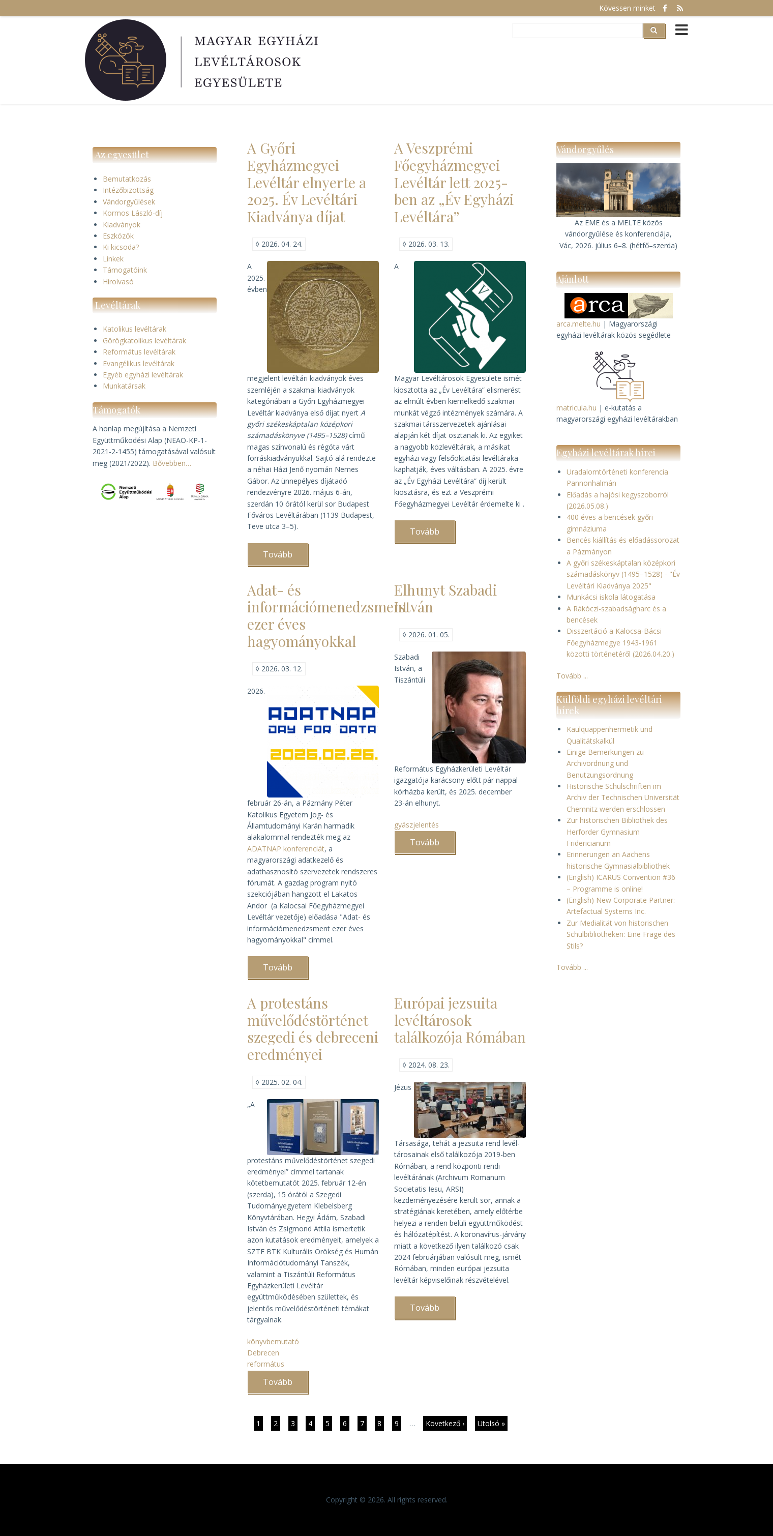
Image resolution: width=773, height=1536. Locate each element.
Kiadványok (121, 224)
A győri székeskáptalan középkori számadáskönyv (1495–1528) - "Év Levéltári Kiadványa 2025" (623, 574)
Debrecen (263, 1352)
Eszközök (118, 236)
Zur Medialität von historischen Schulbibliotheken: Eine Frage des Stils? (621, 934)
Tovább (285, 557)
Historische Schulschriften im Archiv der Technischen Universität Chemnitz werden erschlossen (623, 797)
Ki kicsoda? (121, 247)
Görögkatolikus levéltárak (144, 340)
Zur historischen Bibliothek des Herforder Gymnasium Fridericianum (617, 831)
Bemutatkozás (127, 179)
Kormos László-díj (133, 213)
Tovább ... (572, 676)
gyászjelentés (416, 825)
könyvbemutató (273, 1341)
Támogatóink (125, 270)
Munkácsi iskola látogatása (611, 597)
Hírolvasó (118, 281)
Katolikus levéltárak (134, 329)
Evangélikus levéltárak (138, 363)
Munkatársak (124, 386)
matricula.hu (576, 407)
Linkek (113, 258)
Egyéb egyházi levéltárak (143, 374)
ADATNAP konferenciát (285, 848)
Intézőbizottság (128, 190)
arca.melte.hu (578, 324)
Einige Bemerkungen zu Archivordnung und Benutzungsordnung (605, 763)
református (265, 1364)
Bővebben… (172, 463)
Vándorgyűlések (129, 201)
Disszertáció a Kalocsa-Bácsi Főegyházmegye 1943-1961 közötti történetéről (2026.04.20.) (620, 642)
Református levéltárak (139, 352)
